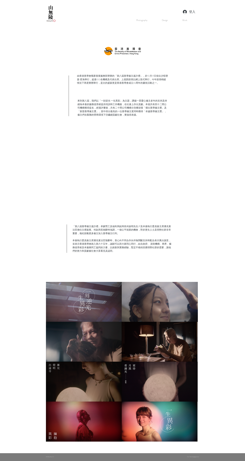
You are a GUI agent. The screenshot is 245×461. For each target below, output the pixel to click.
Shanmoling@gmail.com (194, 456)
